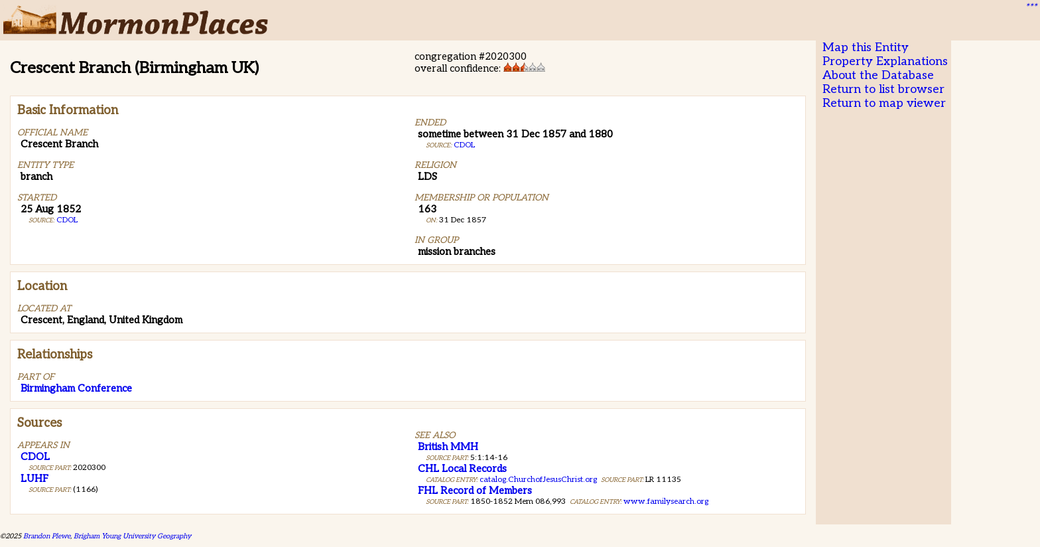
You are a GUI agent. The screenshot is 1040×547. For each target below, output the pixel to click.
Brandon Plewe (46, 536)
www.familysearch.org (665, 502)
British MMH (448, 447)
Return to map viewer (884, 103)
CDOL (67, 220)
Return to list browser (883, 89)
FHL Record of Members (475, 491)
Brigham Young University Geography (132, 536)
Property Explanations (885, 61)
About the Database (878, 75)
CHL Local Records (462, 469)
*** (1031, 7)
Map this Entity (865, 47)
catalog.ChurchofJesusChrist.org (538, 480)
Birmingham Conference (76, 388)
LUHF (34, 479)
